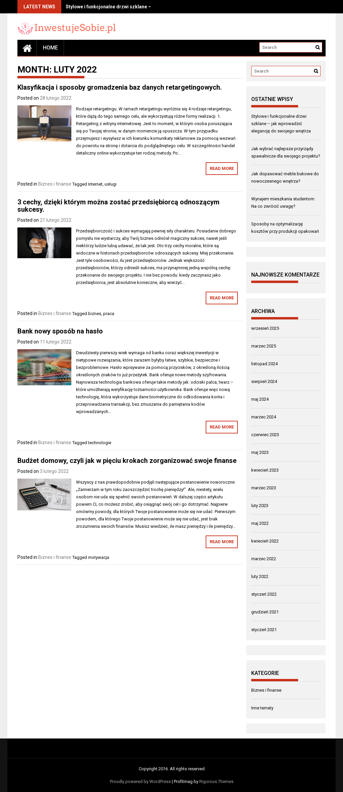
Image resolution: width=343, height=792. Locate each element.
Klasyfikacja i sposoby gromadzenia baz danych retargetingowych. (119, 87)
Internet (95, 184)
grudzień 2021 (265, 611)
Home (50, 47)
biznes (94, 313)
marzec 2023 (263, 487)
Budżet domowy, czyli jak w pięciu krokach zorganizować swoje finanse (126, 461)
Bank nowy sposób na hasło (60, 331)
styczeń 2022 (264, 594)
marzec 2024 (263, 416)
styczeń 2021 (264, 629)
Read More (222, 168)
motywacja (98, 557)
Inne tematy (262, 707)
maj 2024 (260, 399)
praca (108, 313)
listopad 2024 (264, 363)
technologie (99, 442)
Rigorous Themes (216, 781)
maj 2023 (260, 452)
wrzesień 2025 (265, 328)
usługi (111, 184)
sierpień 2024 (264, 381)
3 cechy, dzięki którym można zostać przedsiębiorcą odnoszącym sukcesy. (118, 205)
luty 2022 (259, 576)
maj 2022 (260, 523)
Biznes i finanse (54, 184)
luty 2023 (259, 505)
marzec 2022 (263, 558)
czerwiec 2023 (265, 434)
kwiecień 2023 (265, 470)
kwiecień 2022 (265, 540)
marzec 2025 (263, 346)
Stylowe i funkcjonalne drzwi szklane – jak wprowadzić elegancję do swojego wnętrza (281, 123)
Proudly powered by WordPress (140, 781)
